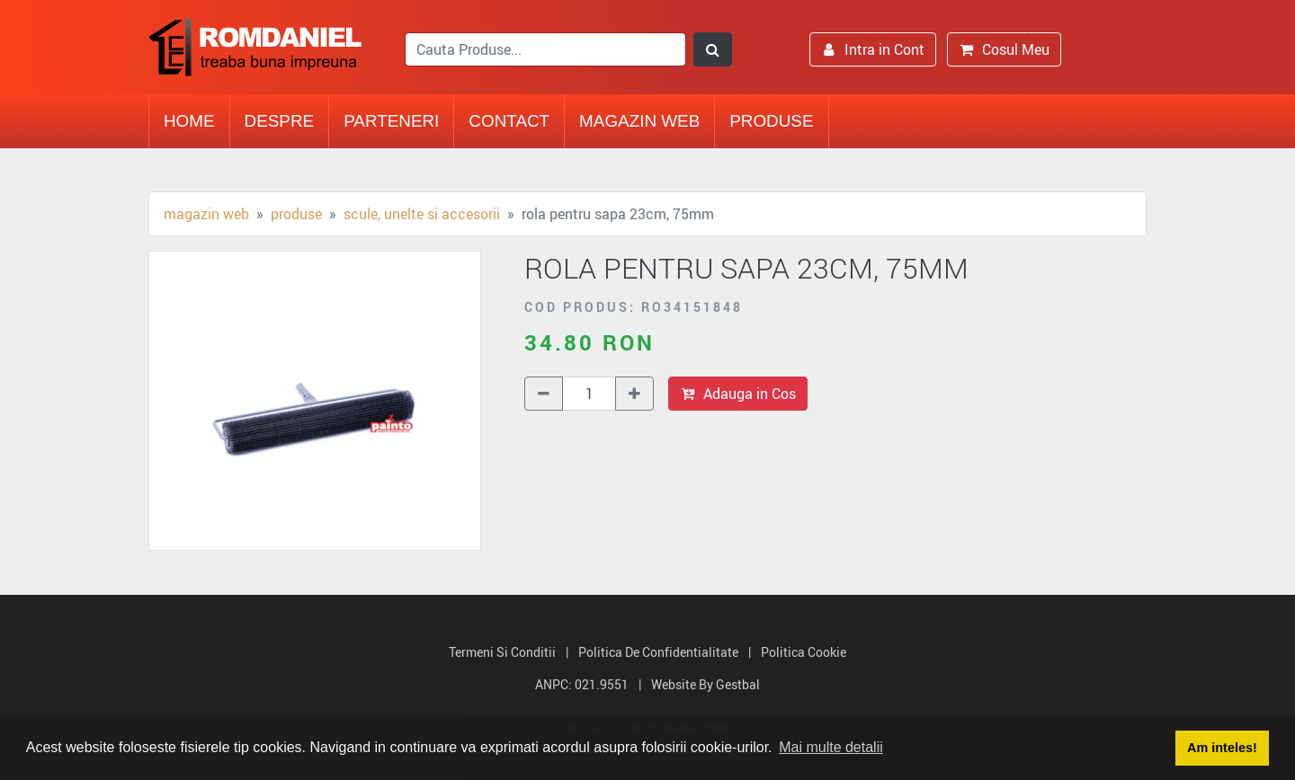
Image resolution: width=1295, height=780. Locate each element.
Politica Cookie (803, 651)
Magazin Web (639, 120)
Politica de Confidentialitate (658, 651)
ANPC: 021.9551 (582, 684)
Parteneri (391, 120)
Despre (280, 120)
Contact (509, 120)
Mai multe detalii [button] (831, 747)
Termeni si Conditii (502, 651)
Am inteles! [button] (1222, 747)
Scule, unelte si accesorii (422, 214)
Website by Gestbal (705, 684)
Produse (771, 120)
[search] (545, 49)
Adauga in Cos (738, 393)
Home (189, 120)
